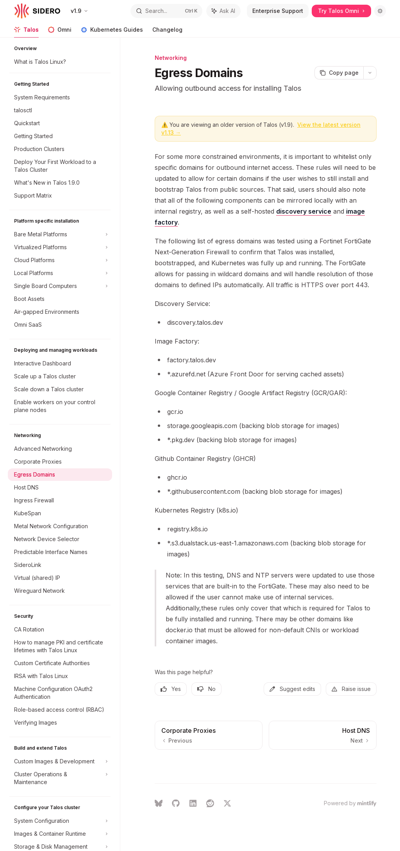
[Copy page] (338, 72)
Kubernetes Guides (112, 32)
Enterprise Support (277, 10)
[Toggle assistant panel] (223, 11)
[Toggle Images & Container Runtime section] (60, 834)
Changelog (167, 32)
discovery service (303, 211)
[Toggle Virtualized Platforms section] (60, 247)
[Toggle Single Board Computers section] (60, 286)
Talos (26, 32)
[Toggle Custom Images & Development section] (60, 761)
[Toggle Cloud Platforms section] (60, 260)
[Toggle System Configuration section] (60, 821)
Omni (59, 32)
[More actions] (370, 72)
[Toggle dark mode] (380, 11)
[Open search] (166, 11)
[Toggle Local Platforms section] (60, 273)
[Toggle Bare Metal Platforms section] (60, 234)
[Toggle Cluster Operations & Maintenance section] (60, 778)
